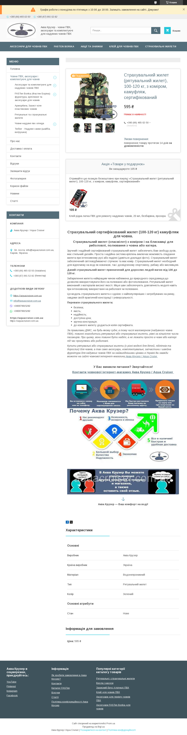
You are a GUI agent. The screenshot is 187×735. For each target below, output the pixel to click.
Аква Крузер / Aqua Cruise (141, 356)
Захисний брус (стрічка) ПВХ (112, 687)
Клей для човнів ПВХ (124, 46)
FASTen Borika (64, 46)
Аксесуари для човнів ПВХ (28, 46)
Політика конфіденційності (122, 730)
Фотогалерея (18, 178)
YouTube (11, 681)
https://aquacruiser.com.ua (27, 295)
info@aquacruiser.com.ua (27, 300)
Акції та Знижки (92, 46)
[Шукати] (155, 30)
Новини (14, 193)
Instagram (12, 691)
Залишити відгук (20, 171)
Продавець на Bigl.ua (93, 727)
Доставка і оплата (21, 148)
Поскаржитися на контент (93, 730)
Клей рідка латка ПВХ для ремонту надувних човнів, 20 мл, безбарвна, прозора (117, 216)
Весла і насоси (104, 683)
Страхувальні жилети (160, 46)
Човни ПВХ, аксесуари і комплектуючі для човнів (25, 78)
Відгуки (14, 163)
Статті (14, 201)
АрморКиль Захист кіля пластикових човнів (28, 107)
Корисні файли (19, 186)
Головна (15, 68)
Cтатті (55, 697)
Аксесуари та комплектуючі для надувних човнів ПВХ (33, 86)
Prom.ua (110, 723)
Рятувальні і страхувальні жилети (115, 678)
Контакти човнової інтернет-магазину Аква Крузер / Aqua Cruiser (122, 372)
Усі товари (17, 56)
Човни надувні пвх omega (29, 123)
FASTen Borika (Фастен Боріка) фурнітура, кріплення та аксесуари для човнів (32, 97)
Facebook (12, 695)
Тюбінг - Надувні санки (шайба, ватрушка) (32, 130)
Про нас (15, 141)
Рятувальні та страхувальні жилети (31, 116)
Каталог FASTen (60, 688)
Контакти (15, 156)
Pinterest (11, 686)
